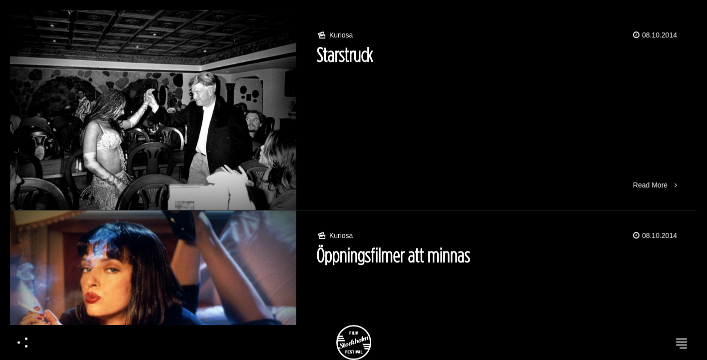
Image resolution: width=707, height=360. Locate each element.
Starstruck (344, 54)
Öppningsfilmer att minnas (393, 255)
